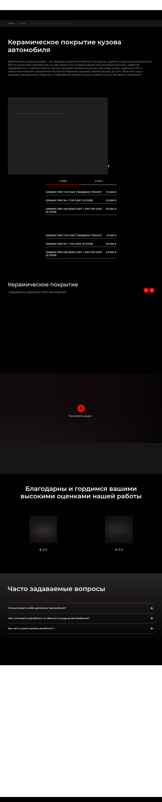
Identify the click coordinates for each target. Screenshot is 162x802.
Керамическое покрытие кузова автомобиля (51, 23)
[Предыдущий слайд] (146, 290)
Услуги (23, 23)
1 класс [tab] (63, 181)
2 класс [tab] (99, 181)
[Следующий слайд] (151, 290)
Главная (11, 23)
